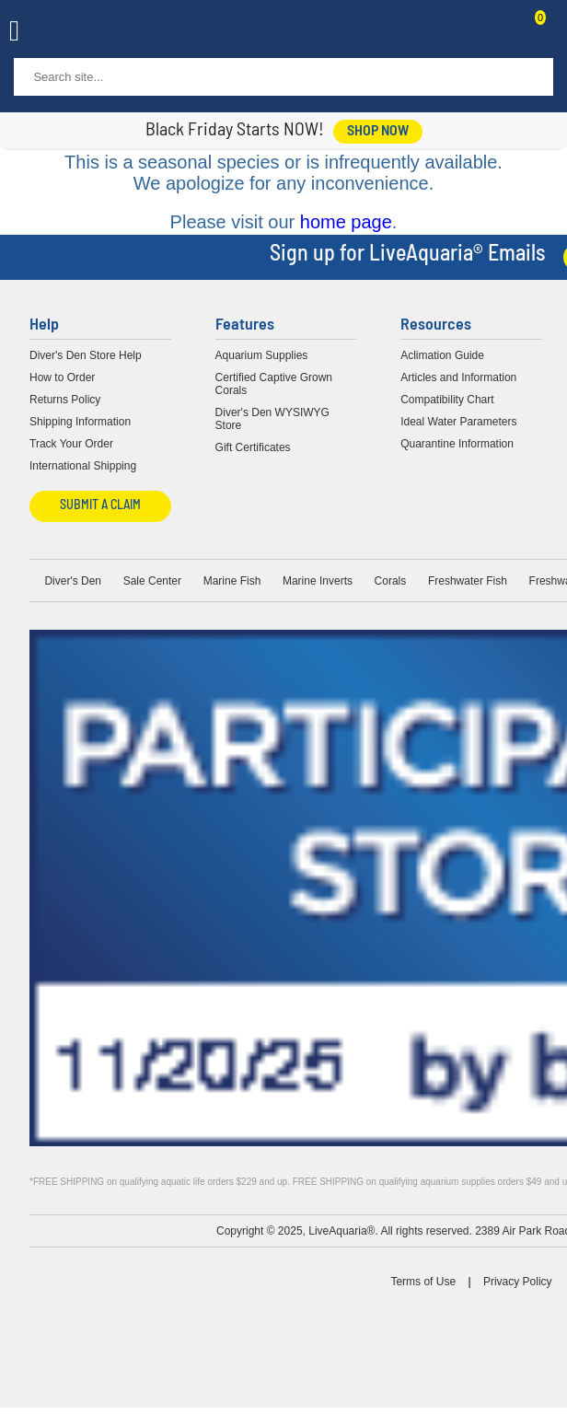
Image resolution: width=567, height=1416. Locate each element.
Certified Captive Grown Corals (273, 384)
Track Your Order (71, 443)
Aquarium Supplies (261, 355)
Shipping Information (80, 421)
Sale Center (152, 581)
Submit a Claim (100, 506)
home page (346, 222)
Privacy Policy (517, 1281)
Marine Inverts (318, 581)
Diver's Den (72, 581)
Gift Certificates (253, 447)
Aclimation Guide (442, 355)
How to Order (62, 377)
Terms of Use (423, 1281)
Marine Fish (232, 581)
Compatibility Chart (446, 399)
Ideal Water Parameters (458, 421)
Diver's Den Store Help (85, 355)
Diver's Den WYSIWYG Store (272, 419)
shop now (378, 131)
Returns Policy (64, 399)
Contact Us (495, 33)
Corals (391, 581)
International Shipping (82, 465)
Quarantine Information (457, 443)
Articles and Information (458, 377)
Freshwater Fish (467, 581)
